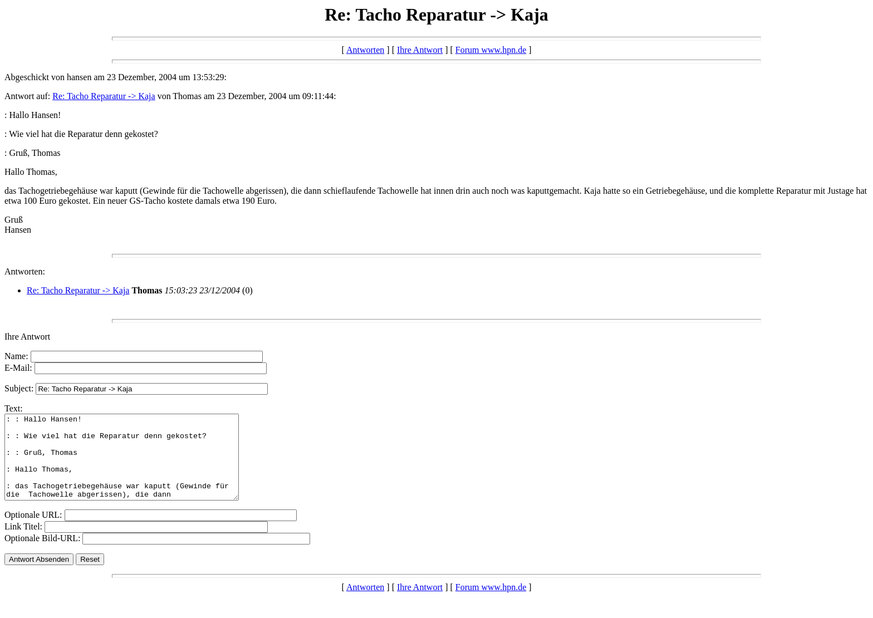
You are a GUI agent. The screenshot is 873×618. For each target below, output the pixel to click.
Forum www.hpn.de (490, 50)
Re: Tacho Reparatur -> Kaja (103, 96)
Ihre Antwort (420, 50)
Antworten (365, 50)
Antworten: (24, 271)
